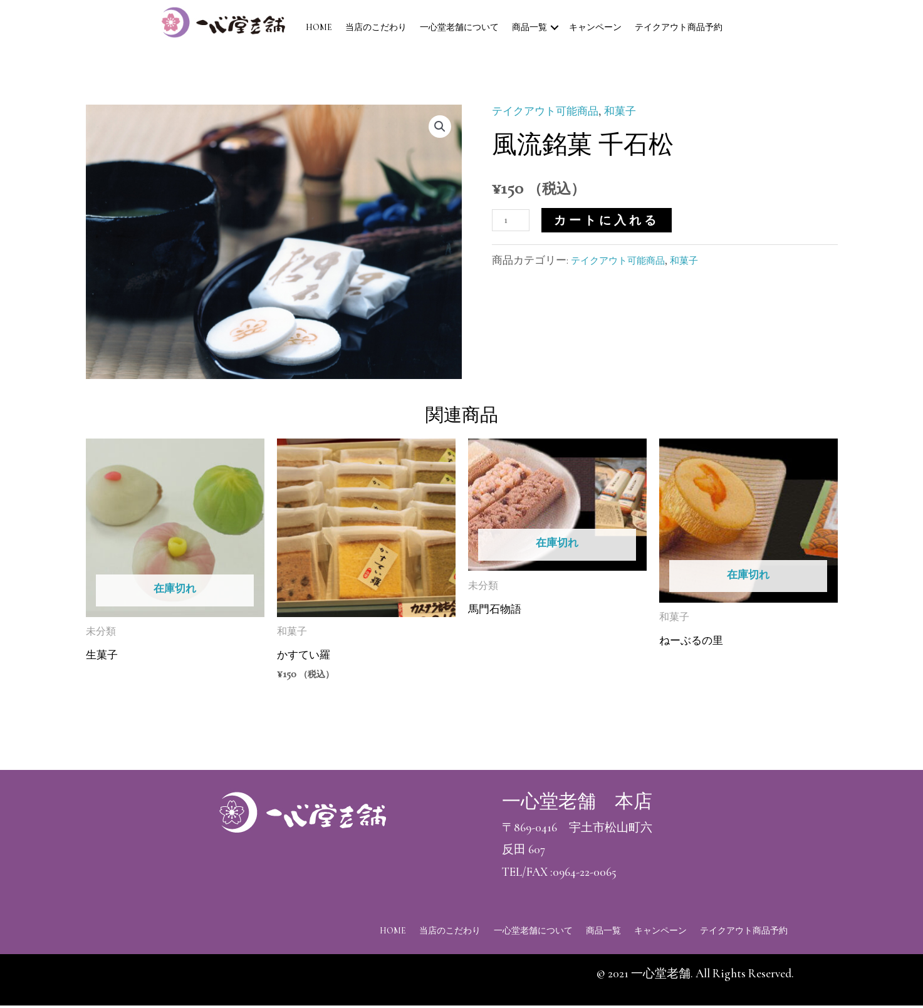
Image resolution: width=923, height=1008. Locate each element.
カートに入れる (611, 220)
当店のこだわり (376, 27)
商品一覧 (529, 27)
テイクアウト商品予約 (678, 27)
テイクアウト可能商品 (551, 110)
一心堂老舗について (459, 27)
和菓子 (634, 110)
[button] (438, 128)
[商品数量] (513, 219)
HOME (319, 27)
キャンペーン (595, 27)
